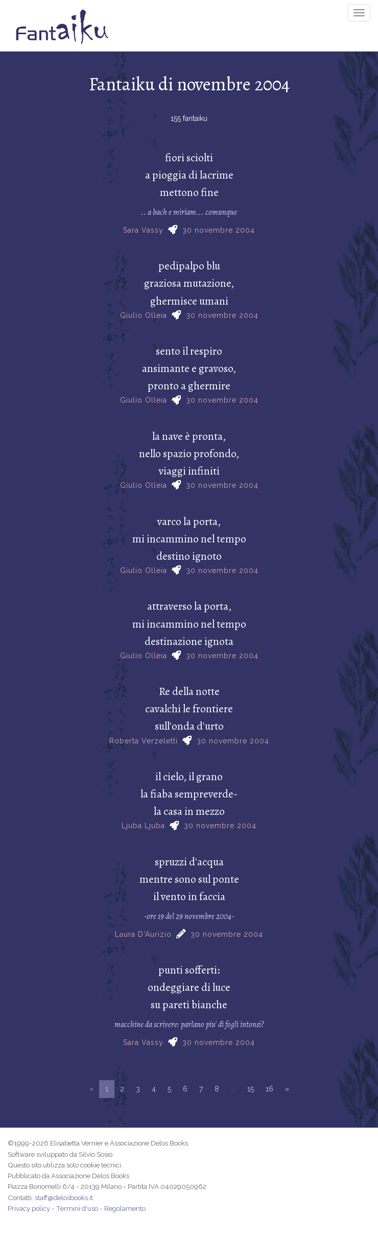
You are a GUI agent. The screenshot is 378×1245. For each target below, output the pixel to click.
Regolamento (125, 1208)
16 (269, 1089)
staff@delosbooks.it (64, 1197)
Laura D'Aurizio (143, 934)
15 (250, 1089)
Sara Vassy (143, 230)
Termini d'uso (77, 1208)
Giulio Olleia (143, 315)
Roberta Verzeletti (143, 741)
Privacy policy (29, 1208)
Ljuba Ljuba (143, 825)
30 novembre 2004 (218, 230)
